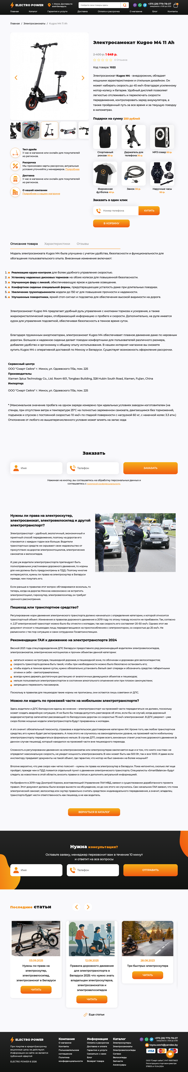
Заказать (150, 467)
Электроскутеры (122, 1041)
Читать (36, 988)
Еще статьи (94, 1013)
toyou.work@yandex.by (161, 1044)
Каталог (33, 11)
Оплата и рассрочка (109, 11)
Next (90, 130)
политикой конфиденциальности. (103, 483)
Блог (154, 11)
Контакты (173, 11)
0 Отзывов (120, 60)
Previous (8, 130)
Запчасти (118, 1060)
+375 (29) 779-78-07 (159, 3)
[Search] (125, 5)
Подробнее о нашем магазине (41, 193)
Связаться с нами (96, 1052)
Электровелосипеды (124, 1049)
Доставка (83, 11)
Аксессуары (119, 1063)
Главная (14, 11)
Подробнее (72, 169)
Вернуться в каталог (94, 811)
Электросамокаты (34, 23)
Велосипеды (120, 1056)
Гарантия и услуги (57, 11)
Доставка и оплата (97, 1045)
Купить (149, 210)
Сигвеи (117, 1052)
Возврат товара (95, 1060)
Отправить (150, 869)
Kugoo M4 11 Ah (58, 23)
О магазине (136, 11)
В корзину (111, 223)
